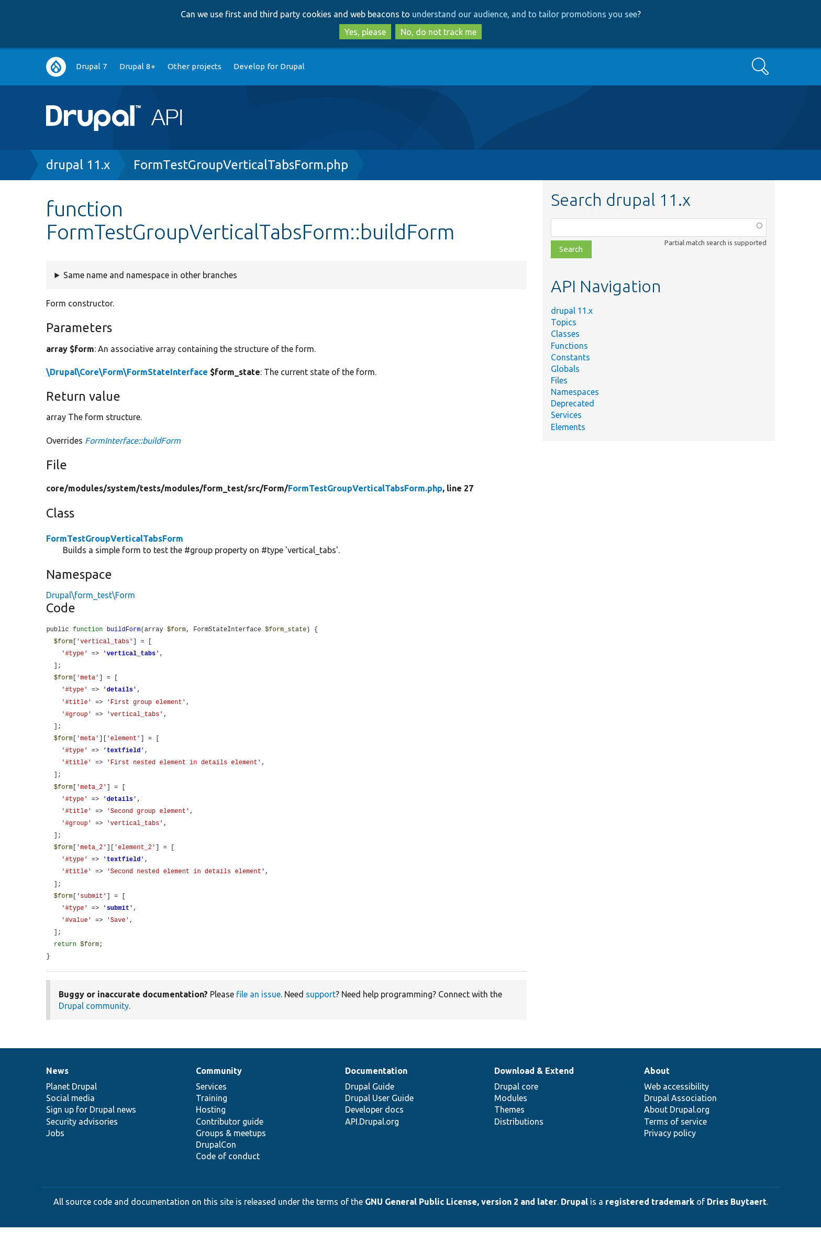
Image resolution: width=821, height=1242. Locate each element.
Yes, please (365, 32)
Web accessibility (676, 1101)
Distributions (518, 1136)
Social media (70, 1112)
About (657, 1085)
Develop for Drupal (269, 66)
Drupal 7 (91, 66)
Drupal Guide (369, 1101)
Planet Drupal (71, 1101)
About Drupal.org (676, 1124)
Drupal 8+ (137, 66)
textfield (124, 756)
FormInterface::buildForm (133, 440)
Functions (569, 345)
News (57, 1085)
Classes (565, 333)
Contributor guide (229, 1136)
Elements (568, 427)
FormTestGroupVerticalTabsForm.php (241, 165)
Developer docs (374, 1124)
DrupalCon (216, 1159)
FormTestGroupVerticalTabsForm (114, 538)
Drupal (574, 1216)
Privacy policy (670, 1147)
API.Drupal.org (372, 1136)
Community (219, 1085)
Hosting (211, 1124)
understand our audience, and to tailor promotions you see (524, 14)
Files (559, 380)
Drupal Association (680, 1112)
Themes (509, 1124)
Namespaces (575, 392)
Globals (565, 368)
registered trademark (649, 1216)
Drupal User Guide (379, 1112)
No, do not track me (438, 32)
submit (118, 920)
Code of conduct (228, 1170)
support (321, 1009)
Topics (563, 322)
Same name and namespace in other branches (150, 275)
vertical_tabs (131, 655)
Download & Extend (534, 1085)
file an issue (258, 1009)
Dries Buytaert (737, 1216)
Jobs (55, 1147)
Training (211, 1112)
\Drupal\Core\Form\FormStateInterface (127, 372)
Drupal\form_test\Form (90, 595)
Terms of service (675, 1136)
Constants (570, 357)
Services (566, 415)
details (120, 692)
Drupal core (516, 1101)
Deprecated (572, 403)
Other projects (194, 66)
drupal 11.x (78, 165)
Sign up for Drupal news (91, 1124)
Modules (510, 1112)
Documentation (376, 1085)
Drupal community (94, 1020)
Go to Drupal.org (56, 67)
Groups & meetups (231, 1147)
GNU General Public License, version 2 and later (461, 1216)
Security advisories (82, 1136)
